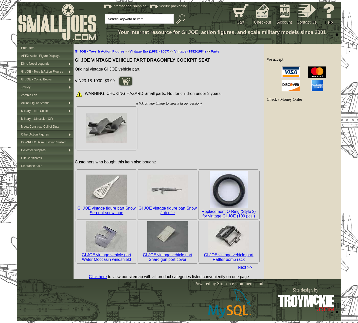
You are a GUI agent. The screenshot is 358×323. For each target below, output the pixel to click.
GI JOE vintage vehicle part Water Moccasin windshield (106, 257)
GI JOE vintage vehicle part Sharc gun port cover (167, 257)
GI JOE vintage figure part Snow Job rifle (167, 210)
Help (329, 22)
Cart (240, 22)
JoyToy (25, 87)
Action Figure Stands (35, 103)
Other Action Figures (35, 134)
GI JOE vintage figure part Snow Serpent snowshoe (106, 210)
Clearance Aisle (31, 166)
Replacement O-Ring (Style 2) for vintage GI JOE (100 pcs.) (229, 213)
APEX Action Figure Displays (40, 56)
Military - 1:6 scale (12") (37, 119)
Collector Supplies (33, 150)
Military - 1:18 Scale (34, 111)
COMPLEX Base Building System (43, 142)
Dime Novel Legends (35, 63)
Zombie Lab (29, 95)
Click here (98, 277)
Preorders (27, 48)
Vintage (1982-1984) (190, 51)
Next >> (245, 267)
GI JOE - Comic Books (36, 79)
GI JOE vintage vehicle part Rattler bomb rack (229, 257)
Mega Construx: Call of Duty (40, 126)
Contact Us (307, 22)
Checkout (262, 22)
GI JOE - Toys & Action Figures (42, 71)
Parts (215, 51)
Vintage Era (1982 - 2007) (149, 51)
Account (284, 22)
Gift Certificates (31, 158)
